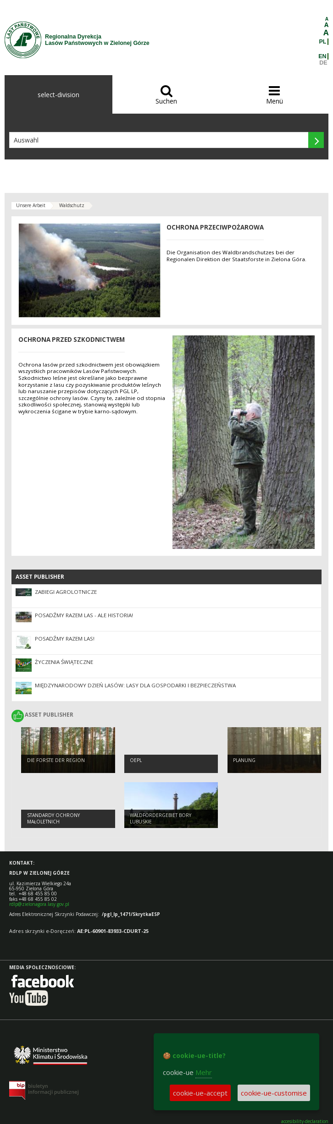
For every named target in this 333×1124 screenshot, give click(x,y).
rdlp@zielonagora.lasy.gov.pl (39, 904)
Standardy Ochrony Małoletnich (53, 818)
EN (322, 56)
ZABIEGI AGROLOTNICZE (66, 591)
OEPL (136, 760)
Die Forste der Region (56, 760)
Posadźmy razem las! (64, 638)
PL (323, 41)
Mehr (203, 1072)
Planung (244, 760)
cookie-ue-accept (200, 1092)
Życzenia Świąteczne (64, 661)
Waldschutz (71, 205)
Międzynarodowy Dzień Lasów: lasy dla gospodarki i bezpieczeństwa (135, 685)
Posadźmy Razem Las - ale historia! (84, 615)
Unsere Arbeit (30, 205)
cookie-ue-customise (274, 1092)
